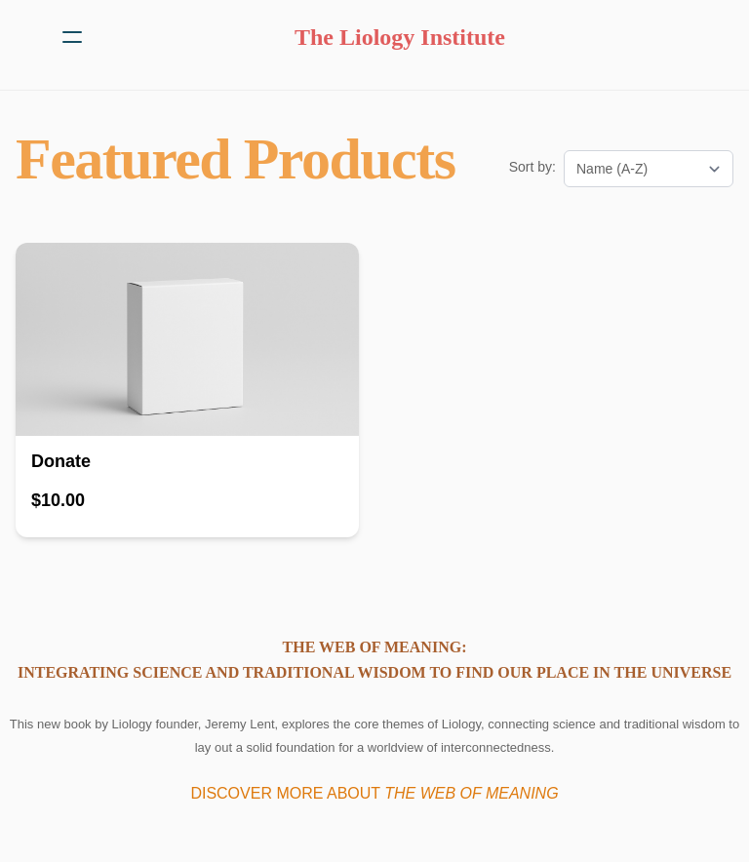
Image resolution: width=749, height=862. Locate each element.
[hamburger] (72, 37)
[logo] (400, 37)
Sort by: (532, 167)
